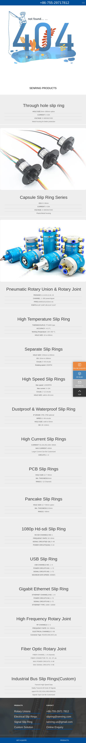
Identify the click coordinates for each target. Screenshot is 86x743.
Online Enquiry (54, 727)
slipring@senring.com (58, 716)
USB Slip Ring (43, 559)
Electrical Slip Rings (25, 716)
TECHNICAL (79, 386)
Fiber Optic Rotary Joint (43, 648)
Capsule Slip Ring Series (43, 197)
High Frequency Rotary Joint (43, 618)
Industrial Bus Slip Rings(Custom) (43, 678)
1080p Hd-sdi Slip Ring (44, 528)
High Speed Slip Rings (43, 379)
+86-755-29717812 (54, 3)
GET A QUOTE (21, 740)
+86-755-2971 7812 (57, 711)
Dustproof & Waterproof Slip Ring (43, 409)
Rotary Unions (22, 711)
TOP (79, 394)
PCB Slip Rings (43, 469)
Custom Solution (23, 727)
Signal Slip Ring (23, 721)
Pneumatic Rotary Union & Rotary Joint (43, 289)
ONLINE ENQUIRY (79, 368)
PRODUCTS (64, 740)
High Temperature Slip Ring (43, 319)
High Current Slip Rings (43, 439)
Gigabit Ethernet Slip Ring (43, 588)
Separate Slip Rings (44, 349)
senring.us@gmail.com (59, 721)
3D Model (79, 377)
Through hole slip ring (43, 105)
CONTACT (50, 705)
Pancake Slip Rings (43, 499)
